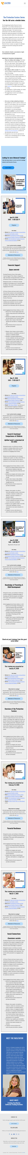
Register (14, 225)
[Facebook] (9, 1134)
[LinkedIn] (12, 1134)
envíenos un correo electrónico (11, 130)
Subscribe (14, 1146)
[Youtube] (14, 1134)
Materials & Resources (14, 255)
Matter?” (16, 405)
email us (9, 86)
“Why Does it (11, 405)
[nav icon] (25, 3)
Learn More (8, 167)
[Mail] (18, 1134)
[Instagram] (16, 1134)
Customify (23, 1152)
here (17, 252)
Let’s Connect (14, 1123)
